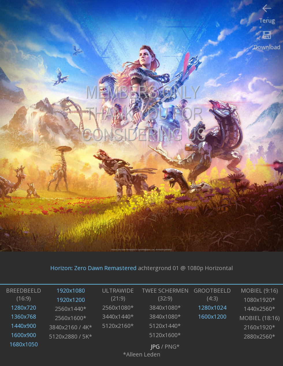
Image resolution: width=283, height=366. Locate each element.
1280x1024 (212, 307)
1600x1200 (212, 316)
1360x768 (23, 316)
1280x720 (23, 307)
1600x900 (23, 335)
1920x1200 (71, 300)
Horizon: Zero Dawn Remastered (93, 268)
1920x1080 (71, 290)
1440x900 (23, 326)
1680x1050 (24, 344)
